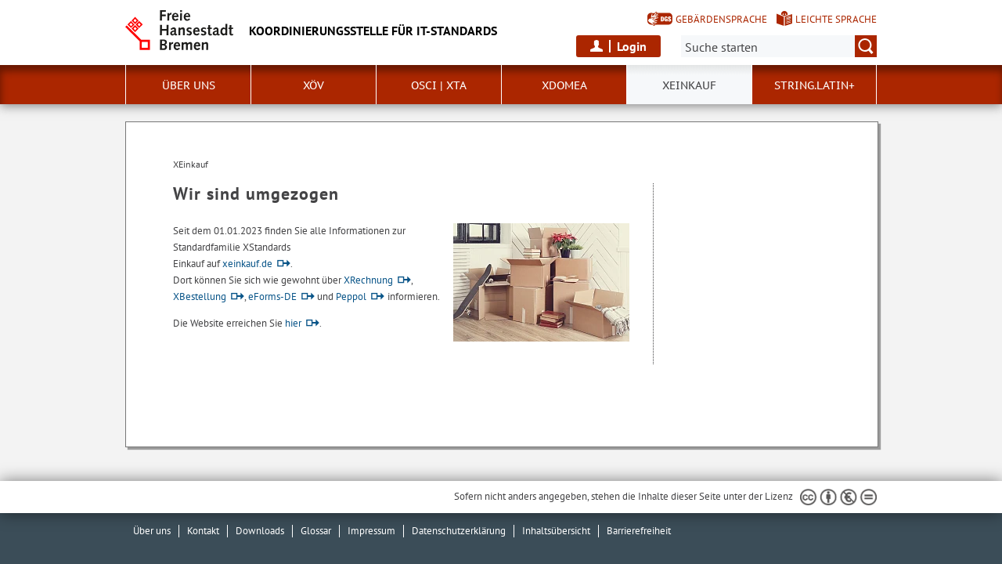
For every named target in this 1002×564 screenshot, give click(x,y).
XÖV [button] (313, 85)
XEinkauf (689, 85)
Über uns (152, 530)
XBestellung (199, 296)
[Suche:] (779, 46)
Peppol (351, 296)
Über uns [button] (188, 85)
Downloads (260, 530)
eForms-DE (272, 296)
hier (293, 323)
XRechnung (368, 280)
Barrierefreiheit (639, 530)
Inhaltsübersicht (556, 530)
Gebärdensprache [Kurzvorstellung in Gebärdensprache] (721, 19)
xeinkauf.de (247, 263)
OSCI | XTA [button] (439, 85)
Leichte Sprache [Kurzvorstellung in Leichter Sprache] (836, 19)
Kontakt (203, 530)
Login (632, 46)
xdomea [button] (564, 85)
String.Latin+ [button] (814, 85)
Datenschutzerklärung (459, 530)
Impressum (371, 530)
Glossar (316, 530)
